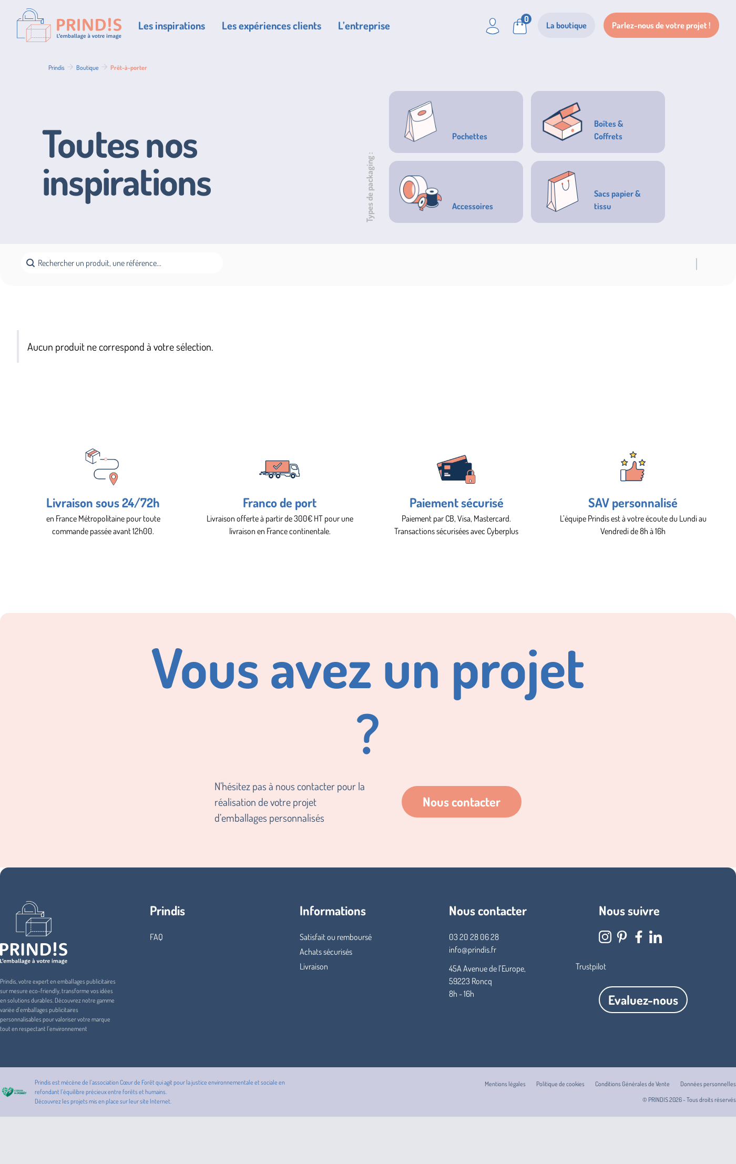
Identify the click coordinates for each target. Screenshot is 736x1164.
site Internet (155, 1101)
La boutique (566, 25)
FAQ (156, 937)
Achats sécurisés (326, 951)
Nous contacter (461, 801)
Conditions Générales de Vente (632, 1084)
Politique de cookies (560, 1084)
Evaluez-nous (643, 1000)
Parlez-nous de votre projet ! (661, 25)
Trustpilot (591, 966)
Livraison (314, 966)
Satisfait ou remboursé (336, 937)
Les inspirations (171, 25)
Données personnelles (708, 1084)
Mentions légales (505, 1084)
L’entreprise (364, 25)
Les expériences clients (271, 25)
